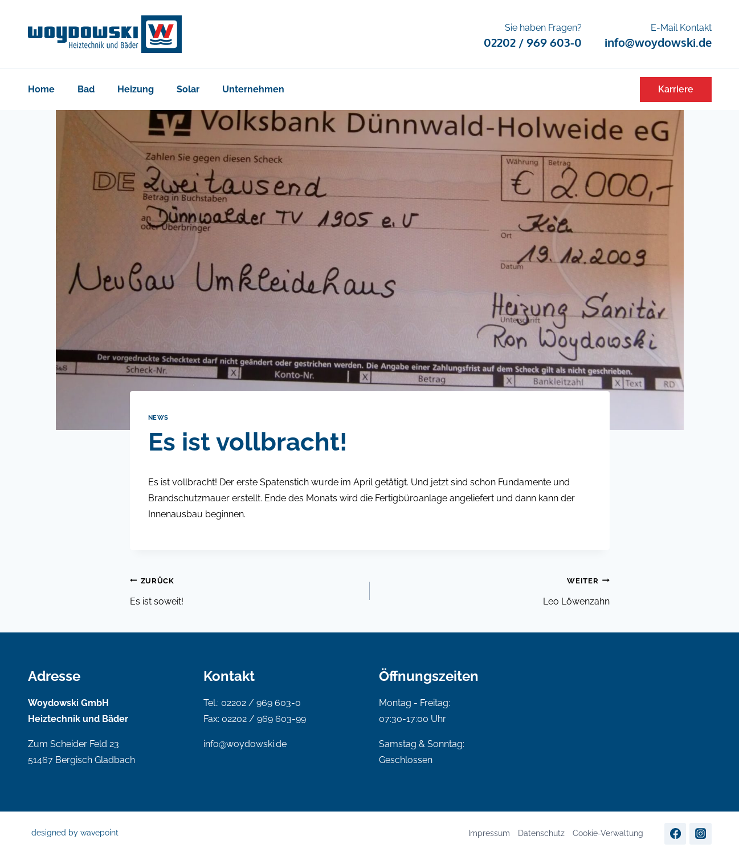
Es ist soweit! (245, 590)
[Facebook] (675, 834)
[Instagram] (700, 834)
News (158, 417)
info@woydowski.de (245, 744)
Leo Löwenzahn (494, 590)
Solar (188, 89)
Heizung (135, 89)
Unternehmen (253, 89)
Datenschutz (541, 833)
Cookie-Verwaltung (608, 833)
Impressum (489, 833)
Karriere (675, 89)
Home (41, 89)
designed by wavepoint (75, 832)
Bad (86, 89)
